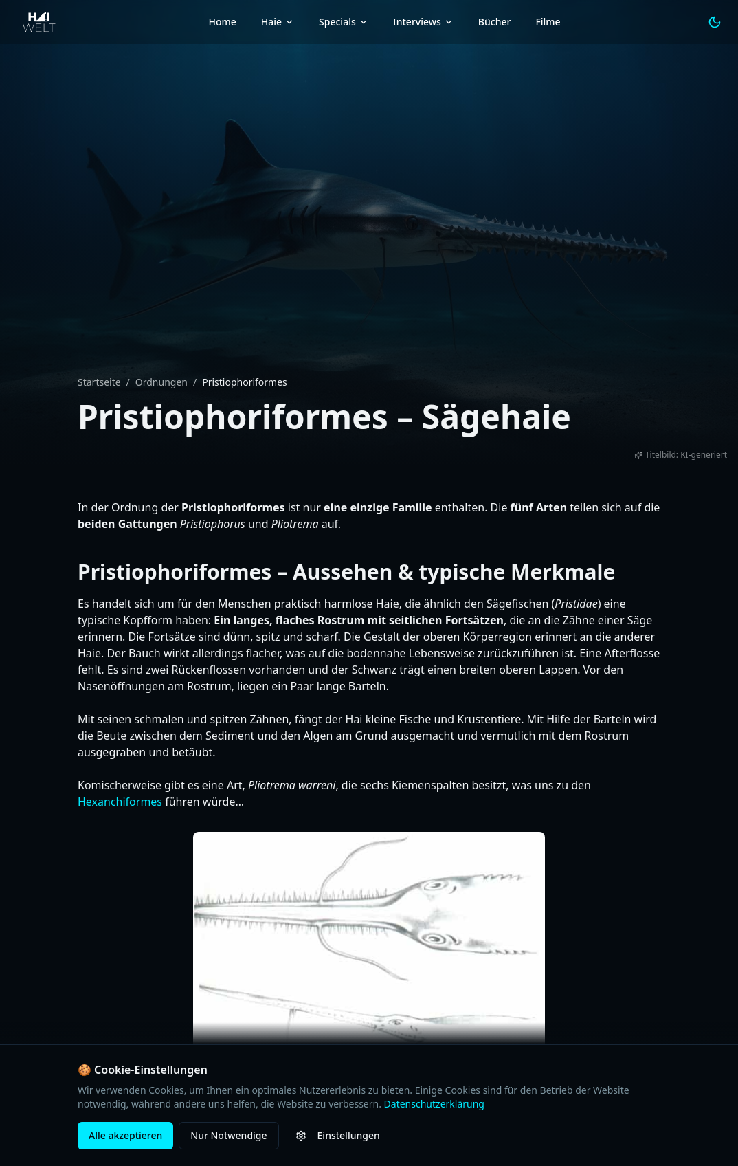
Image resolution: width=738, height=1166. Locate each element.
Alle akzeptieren (125, 1135)
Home (222, 21)
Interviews (423, 21)
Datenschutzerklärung (434, 1103)
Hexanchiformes (120, 801)
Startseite (99, 381)
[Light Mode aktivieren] (714, 22)
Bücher (494, 21)
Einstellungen (337, 1135)
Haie (277, 21)
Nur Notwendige (228, 1135)
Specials (343, 21)
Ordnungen (161, 381)
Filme (547, 21)
